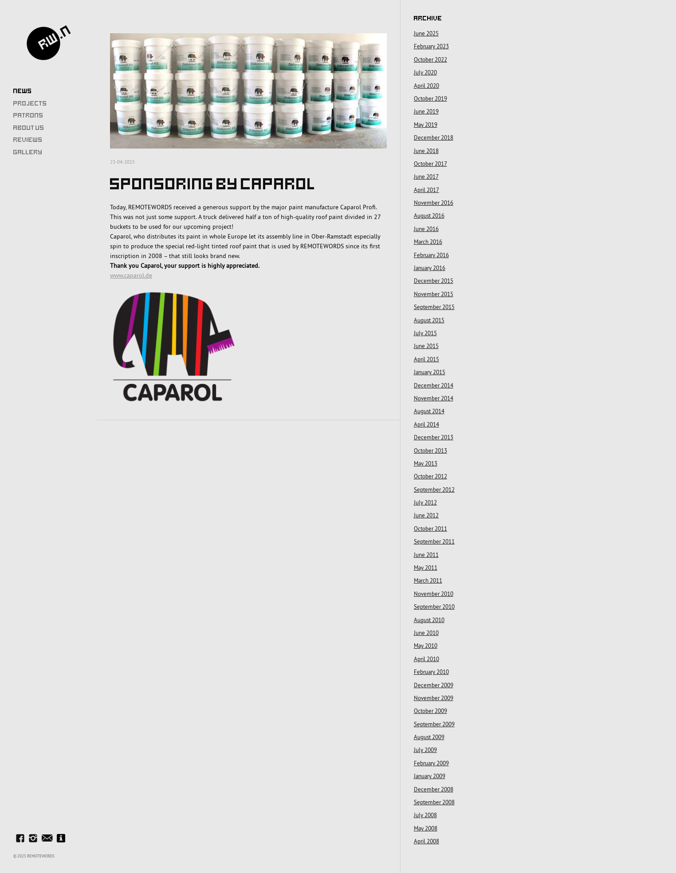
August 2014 (429, 411)
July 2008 (425, 814)
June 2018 (426, 150)
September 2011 (434, 541)
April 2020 (426, 85)
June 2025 (426, 33)
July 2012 (425, 502)
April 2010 (426, 658)
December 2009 (433, 685)
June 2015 (426, 345)
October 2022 (430, 59)
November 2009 (433, 697)
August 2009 (429, 736)
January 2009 (429, 775)
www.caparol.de (131, 275)
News (22, 91)
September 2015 (434, 306)
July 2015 (425, 333)
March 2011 (428, 580)
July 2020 (425, 72)
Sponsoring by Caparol (213, 184)
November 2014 (433, 398)
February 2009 (431, 763)
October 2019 (430, 98)
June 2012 (426, 515)
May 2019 (425, 124)
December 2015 (433, 280)
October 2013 (430, 450)
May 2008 (425, 828)
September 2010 (434, 606)
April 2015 (426, 359)
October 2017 (430, 163)
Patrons (28, 115)
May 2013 (425, 463)
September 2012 (434, 489)
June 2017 (426, 176)
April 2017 (426, 189)
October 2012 (430, 476)
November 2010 (433, 593)
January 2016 (429, 267)
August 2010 (429, 619)
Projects (30, 103)
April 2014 (426, 424)
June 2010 (426, 632)
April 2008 (426, 841)
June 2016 (426, 228)
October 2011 (430, 528)
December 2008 (433, 789)
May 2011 (425, 567)
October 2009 (430, 710)
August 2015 (429, 320)
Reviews (28, 140)
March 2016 (428, 241)
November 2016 (433, 202)
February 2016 (431, 254)
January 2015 (429, 372)
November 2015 (433, 294)
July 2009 (425, 749)
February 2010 (431, 671)
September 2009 (434, 724)
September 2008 (434, 802)
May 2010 (425, 645)
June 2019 (426, 111)
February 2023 (431, 46)
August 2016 (429, 215)
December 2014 (433, 385)
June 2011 (426, 554)
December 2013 (433, 437)
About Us (28, 128)
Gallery (28, 152)
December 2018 (433, 137)
